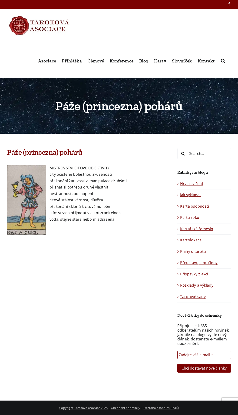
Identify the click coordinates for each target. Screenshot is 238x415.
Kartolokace (191, 240)
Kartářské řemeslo (196, 228)
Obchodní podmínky (125, 408)
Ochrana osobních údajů (160, 408)
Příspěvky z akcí (194, 274)
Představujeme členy (199, 262)
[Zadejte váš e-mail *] (204, 355)
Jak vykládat (190, 194)
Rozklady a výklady (196, 285)
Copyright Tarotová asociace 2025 (83, 408)
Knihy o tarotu (193, 251)
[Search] (183, 153)
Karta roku (189, 217)
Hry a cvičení (191, 183)
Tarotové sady (193, 296)
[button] (223, 60)
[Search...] (204, 153)
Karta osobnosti (194, 206)
